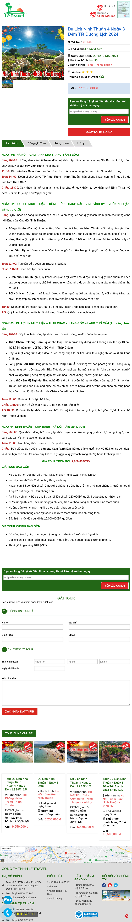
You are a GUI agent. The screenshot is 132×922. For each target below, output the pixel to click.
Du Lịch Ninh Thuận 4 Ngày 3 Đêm (48, 782)
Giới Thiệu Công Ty (58, 882)
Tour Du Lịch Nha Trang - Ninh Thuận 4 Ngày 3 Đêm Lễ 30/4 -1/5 (16, 784)
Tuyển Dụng (54, 898)
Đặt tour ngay (99, 132)
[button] (60, 53)
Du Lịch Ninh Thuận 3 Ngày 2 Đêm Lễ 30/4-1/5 (80, 782)
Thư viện (52, 886)
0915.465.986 (106, 16)
